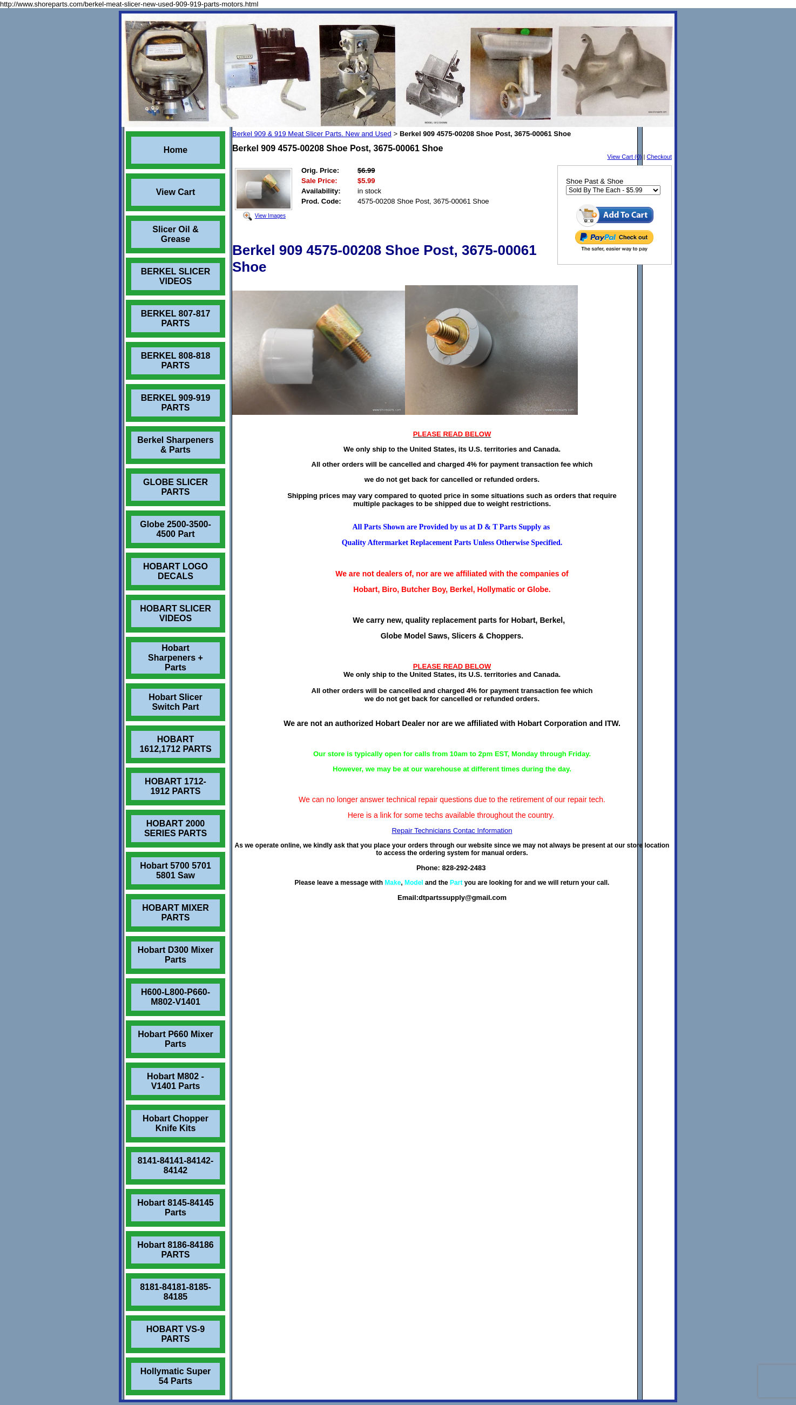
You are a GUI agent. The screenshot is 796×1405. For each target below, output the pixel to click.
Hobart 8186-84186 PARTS (175, 1249)
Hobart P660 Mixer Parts (175, 1039)
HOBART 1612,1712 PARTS (175, 744)
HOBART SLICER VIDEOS (175, 613)
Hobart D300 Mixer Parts (176, 954)
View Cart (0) (625, 156)
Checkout (659, 156)
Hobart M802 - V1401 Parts (175, 1081)
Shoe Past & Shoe (594, 181)
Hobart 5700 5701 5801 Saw (175, 870)
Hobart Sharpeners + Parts (175, 657)
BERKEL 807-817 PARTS (176, 318)
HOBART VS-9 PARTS (175, 1334)
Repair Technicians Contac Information (452, 830)
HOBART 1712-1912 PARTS (175, 786)
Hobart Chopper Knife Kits (175, 1123)
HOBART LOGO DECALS (175, 571)
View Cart (175, 192)
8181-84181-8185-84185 (175, 1291)
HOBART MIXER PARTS (175, 912)
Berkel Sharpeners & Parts (175, 444)
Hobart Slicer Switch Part (176, 702)
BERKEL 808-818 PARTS (176, 360)
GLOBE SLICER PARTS (175, 487)
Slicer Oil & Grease (175, 234)
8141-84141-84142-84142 (176, 1165)
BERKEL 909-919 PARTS (176, 402)
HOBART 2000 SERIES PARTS (175, 828)
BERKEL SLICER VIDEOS (176, 276)
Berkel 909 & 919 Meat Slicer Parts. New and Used (312, 134)
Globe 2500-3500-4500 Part (175, 529)
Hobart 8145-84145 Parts (175, 1207)
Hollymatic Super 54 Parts (175, 1376)
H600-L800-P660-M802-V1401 (175, 996)
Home (175, 149)
